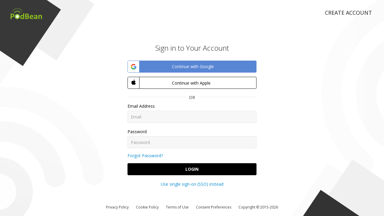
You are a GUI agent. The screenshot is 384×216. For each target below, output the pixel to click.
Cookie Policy (147, 207)
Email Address (141, 106)
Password (137, 131)
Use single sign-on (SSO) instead (192, 184)
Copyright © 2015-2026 (258, 207)
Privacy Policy (117, 207)
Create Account (348, 12)
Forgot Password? (145, 155)
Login (192, 169)
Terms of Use (177, 207)
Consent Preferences (213, 207)
